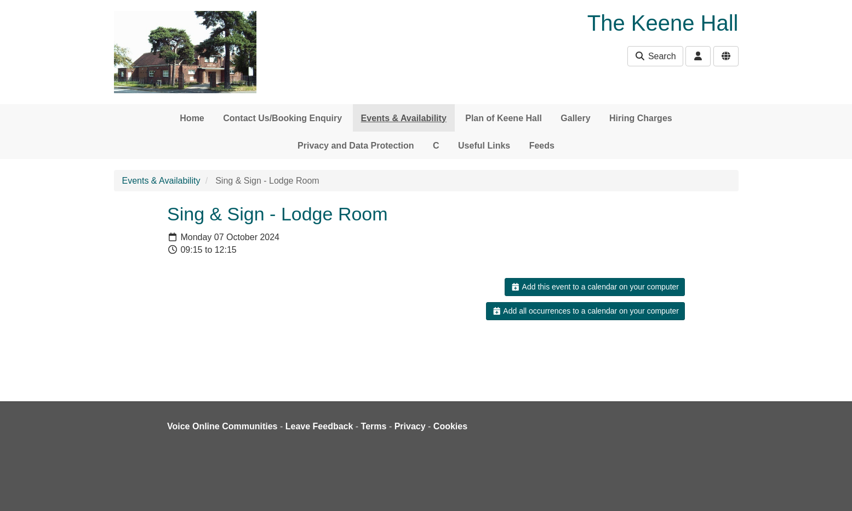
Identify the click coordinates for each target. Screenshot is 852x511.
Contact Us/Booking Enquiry (282, 118)
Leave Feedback (319, 426)
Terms (374, 426)
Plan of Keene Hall (503, 118)
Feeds (541, 145)
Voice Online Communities (222, 426)
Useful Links (484, 145)
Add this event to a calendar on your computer (595, 286)
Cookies (450, 426)
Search (655, 56)
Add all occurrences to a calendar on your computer (585, 310)
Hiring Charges (640, 118)
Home (192, 118)
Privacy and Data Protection (356, 145)
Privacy (410, 426)
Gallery (575, 118)
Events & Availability (404, 118)
